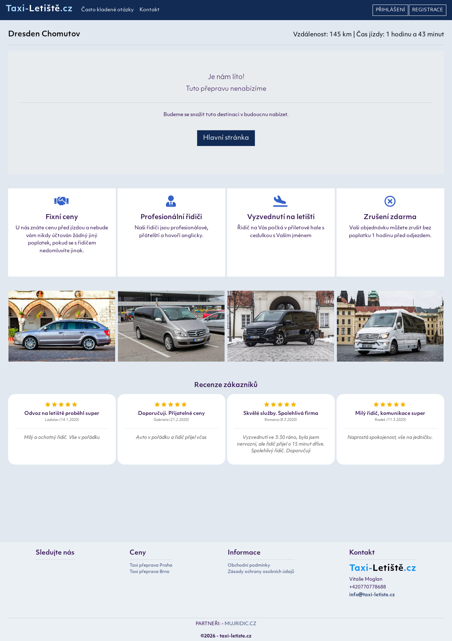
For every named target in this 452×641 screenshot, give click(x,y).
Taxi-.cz (39, 9)
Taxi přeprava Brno (150, 572)
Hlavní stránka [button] (226, 138)
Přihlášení (390, 10)
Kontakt (149, 10)
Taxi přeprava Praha (151, 565)
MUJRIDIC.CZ (240, 624)
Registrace (427, 10)
